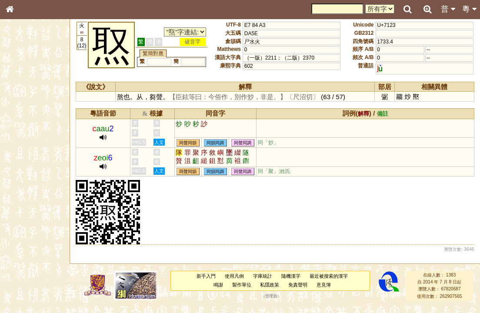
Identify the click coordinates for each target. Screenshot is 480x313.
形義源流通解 (26, 148)
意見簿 (326, 284)
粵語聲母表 (24, 178)
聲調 (41, 229)
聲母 (17, 229)
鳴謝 (220, 284)
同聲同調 (248, 142)
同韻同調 (221, 142)
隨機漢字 (293, 276)
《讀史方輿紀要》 (32, 275)
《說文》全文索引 (32, 267)
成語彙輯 (21, 283)
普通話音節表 (26, 236)
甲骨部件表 (24, 132)
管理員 (274, 296)
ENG (38, 95)
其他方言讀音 (26, 244)
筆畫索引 (21, 124)
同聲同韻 (193, 142)
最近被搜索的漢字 (331, 276)
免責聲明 (300, 284)
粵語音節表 (24, 170)
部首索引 (21, 116)
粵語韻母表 (24, 186)
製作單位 (243, 284)
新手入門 (208, 276)
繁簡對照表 (24, 291)
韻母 (29, 229)
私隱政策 (272, 284)
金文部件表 (24, 140)
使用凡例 (237, 276)
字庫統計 (264, 276)
